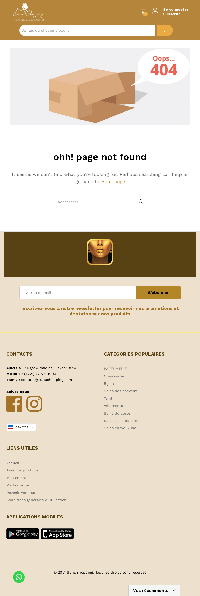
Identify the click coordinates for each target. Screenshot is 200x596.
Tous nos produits (22, 470)
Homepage (113, 181)
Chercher (165, 30)
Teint (108, 398)
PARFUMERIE (115, 369)
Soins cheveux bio (120, 428)
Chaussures (114, 376)
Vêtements (113, 406)
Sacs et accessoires (121, 420)
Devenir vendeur (21, 493)
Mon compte (17, 478)
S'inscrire (172, 14)
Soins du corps (117, 413)
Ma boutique (17, 485)
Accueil (12, 463)
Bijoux (109, 383)
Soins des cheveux (120, 391)
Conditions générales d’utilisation (36, 500)
